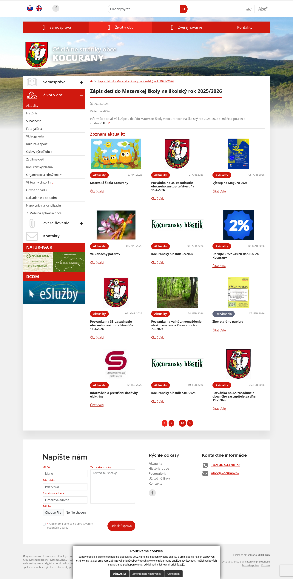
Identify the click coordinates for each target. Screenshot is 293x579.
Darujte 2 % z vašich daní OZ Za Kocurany (235, 256)
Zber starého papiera (227, 321)
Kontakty (244, 27)
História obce (159, 468)
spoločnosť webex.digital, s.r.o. (40, 567)
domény (64, 563)
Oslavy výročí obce (39, 152)
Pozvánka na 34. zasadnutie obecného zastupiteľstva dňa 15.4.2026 (172, 186)
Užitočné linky (159, 478)
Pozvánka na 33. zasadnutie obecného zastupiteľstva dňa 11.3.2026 (111, 325)
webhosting (29, 563)
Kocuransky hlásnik (39, 167)
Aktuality (32, 106)
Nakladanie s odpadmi (42, 198)
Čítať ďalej (97, 191)
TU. (105, 123)
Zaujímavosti (35, 159)
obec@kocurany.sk (225, 473)
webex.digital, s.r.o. (47, 563)
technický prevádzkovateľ (72, 567)
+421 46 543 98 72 (225, 465)
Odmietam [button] (173, 573)
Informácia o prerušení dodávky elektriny (114, 394)
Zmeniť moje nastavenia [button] (146, 573)
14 (182, 423)
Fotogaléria (34, 129)
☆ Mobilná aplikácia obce (43, 213)
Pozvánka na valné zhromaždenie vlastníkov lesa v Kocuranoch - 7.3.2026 (176, 325)
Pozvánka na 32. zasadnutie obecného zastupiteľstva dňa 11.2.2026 (234, 396)
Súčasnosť (33, 121)
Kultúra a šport (36, 144)
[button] (56, 27)
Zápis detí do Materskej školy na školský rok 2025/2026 (136, 81)
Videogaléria (35, 136)
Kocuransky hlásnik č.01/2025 (173, 393)
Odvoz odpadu (36, 190)
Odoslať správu (121, 526)
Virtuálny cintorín (38, 182)
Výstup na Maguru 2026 (229, 183)
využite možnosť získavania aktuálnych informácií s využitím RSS (60, 556)
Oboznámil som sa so (70, 525)
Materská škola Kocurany (109, 183)
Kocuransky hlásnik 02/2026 (172, 254)
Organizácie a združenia (44, 175)
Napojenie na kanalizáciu (43, 205)
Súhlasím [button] (119, 573)
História (31, 113)
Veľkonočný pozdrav (105, 254)
